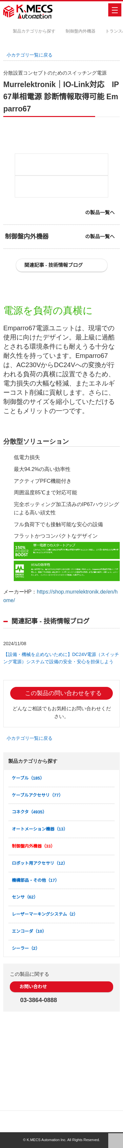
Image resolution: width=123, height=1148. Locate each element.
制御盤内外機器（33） (33, 926)
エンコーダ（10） (29, 1011)
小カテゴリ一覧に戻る (32, 55)
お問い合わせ (35, 1067)
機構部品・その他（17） (36, 960)
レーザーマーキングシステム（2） (45, 994)
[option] (61, 183)
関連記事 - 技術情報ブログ (56, 334)
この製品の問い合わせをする (65, 773)
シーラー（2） (26, 1028)
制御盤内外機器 (86, 31)
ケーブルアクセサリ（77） (37, 875)
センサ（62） (25, 977)
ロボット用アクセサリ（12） (40, 943)
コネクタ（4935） (30, 892)
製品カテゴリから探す (39, 31)
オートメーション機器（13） (40, 909)
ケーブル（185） (28, 858)
